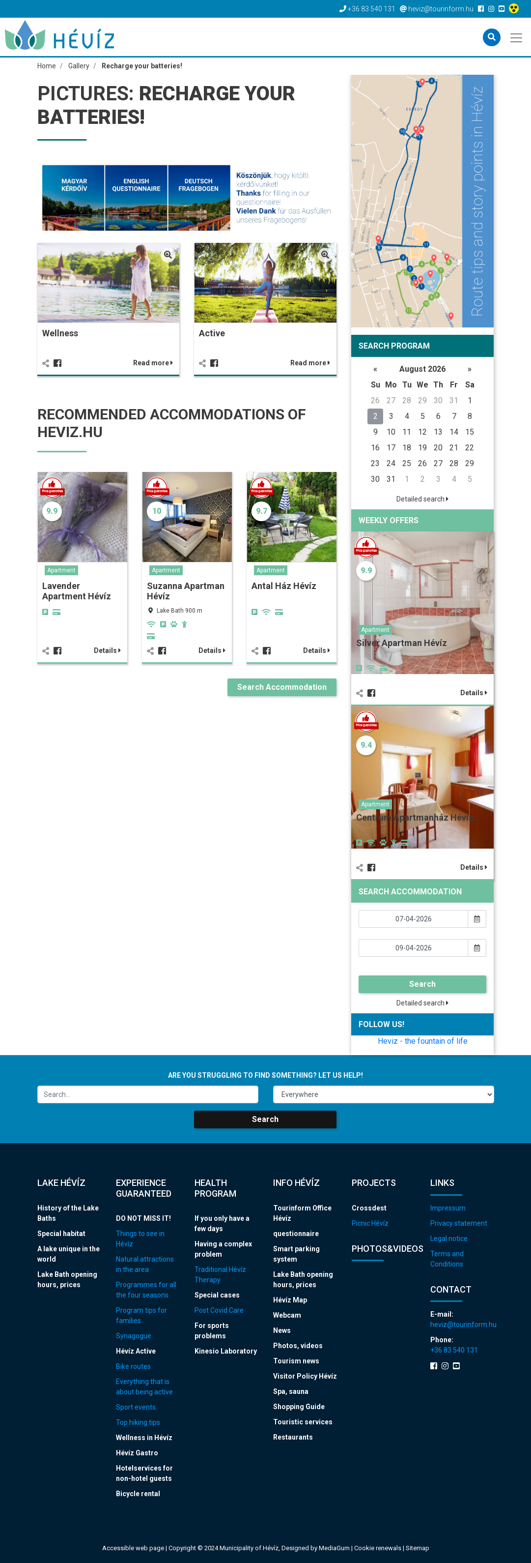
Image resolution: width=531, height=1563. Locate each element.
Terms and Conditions (447, 1259)
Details (107, 650)
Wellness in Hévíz (144, 1438)
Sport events (136, 1407)
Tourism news (296, 1361)
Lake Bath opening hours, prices (67, 1279)
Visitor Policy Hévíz (305, 1376)
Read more (153, 363)
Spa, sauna (290, 1391)
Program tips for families (141, 1315)
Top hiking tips (138, 1422)
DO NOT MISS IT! (143, 1218)
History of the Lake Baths (68, 1213)
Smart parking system (296, 1254)
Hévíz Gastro (137, 1453)
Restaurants (293, 1437)
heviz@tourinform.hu (462, 1324)
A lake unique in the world (68, 1254)
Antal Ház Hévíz (284, 586)
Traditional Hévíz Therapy (220, 1275)
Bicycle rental (138, 1494)
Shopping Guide (299, 1407)
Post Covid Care (219, 1310)
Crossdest (369, 1208)
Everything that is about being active (144, 1387)
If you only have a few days (222, 1223)
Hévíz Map (290, 1300)
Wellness (60, 333)
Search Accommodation (282, 687)
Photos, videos (298, 1346)
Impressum (448, 1208)
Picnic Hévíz (370, 1223)
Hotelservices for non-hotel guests (144, 1473)
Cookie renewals (378, 1548)
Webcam (287, 1315)
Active (212, 333)
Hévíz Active (136, 1351)
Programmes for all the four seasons (146, 1290)
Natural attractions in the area (145, 1264)
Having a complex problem (223, 1249)
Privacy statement (458, 1223)
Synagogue (133, 1336)
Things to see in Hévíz (140, 1239)
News (282, 1330)
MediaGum (334, 1548)
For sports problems (212, 1331)
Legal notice (449, 1238)
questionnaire (296, 1234)
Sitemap (417, 1548)
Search (422, 984)
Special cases (217, 1295)
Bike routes (133, 1366)
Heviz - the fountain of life (423, 1041)
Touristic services (303, 1422)
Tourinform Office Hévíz (302, 1213)
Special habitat (61, 1234)
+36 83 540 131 (454, 1350)
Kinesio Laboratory (226, 1351)
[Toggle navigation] (517, 37)
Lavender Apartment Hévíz (76, 591)
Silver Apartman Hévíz (401, 643)
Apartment (61, 570)
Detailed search (422, 499)
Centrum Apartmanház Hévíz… (418, 817)
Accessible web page (133, 1548)
